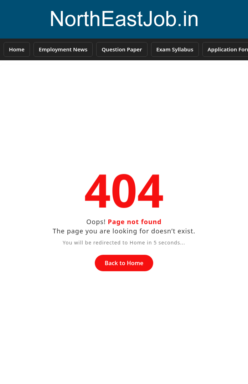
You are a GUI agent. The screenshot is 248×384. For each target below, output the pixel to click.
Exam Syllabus (174, 49)
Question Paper (122, 49)
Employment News (63, 49)
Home (17, 49)
